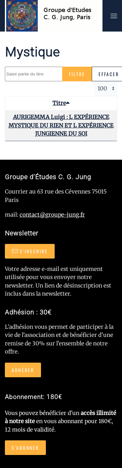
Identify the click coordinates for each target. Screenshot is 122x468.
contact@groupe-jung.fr (52, 214)
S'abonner (25, 447)
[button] (114, 16)
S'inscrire (30, 251)
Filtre (77, 74)
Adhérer (23, 370)
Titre (61, 103)
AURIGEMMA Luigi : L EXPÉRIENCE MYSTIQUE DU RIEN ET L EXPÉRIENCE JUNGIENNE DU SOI (61, 125)
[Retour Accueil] (53, 16)
